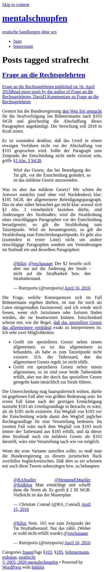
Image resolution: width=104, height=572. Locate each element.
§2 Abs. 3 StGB (27, 160)
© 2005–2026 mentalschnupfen (30, 562)
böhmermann (76, 552)
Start (17, 41)
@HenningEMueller (73, 479)
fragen (28, 552)
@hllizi (20, 263)
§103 (47, 552)
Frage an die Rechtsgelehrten (43, 74)
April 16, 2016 (77, 288)
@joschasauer (40, 263)
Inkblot (37, 567)
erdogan (9, 557)
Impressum (23, 46)
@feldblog (22, 484)
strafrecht (27, 557)
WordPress (11, 567)
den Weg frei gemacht (82, 111)
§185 (58, 552)
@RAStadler (24, 479)
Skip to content (15, 4)
